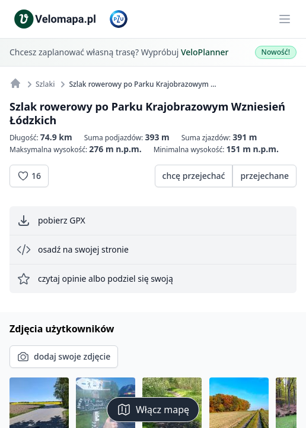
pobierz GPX (51, 220)
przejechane (264, 175)
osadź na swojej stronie (73, 250)
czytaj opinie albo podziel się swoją (95, 279)
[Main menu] (285, 19)
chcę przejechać (193, 175)
